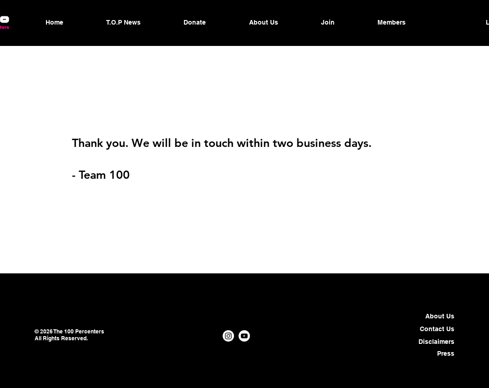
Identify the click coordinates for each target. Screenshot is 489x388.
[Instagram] (228, 336)
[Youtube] (244, 336)
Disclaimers (436, 341)
